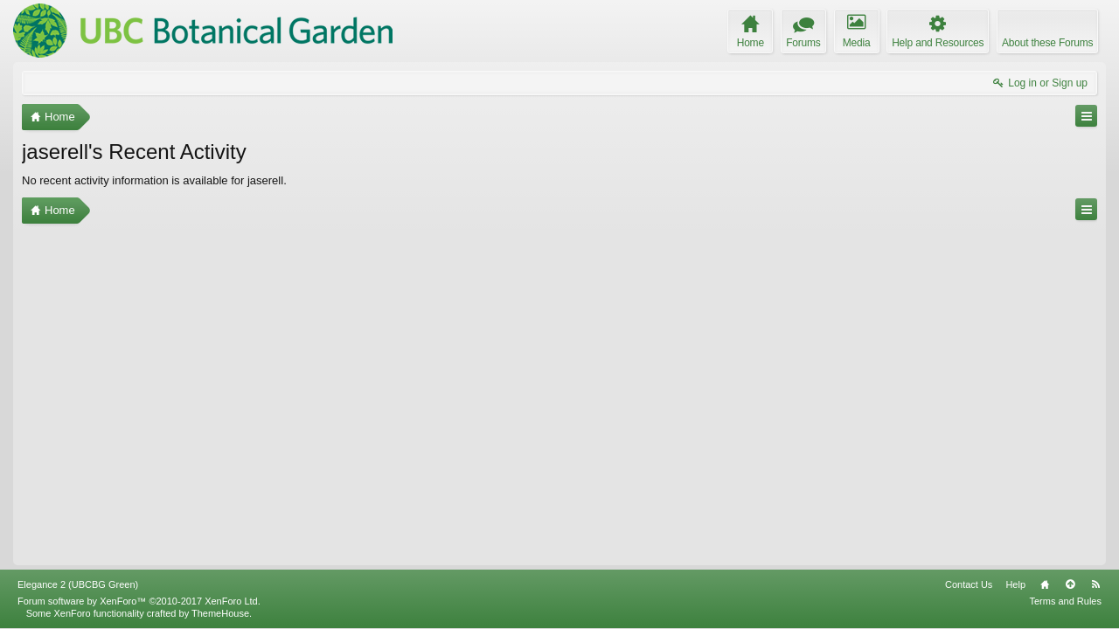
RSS (1095, 584)
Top (1070, 584)
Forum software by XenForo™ (139, 601)
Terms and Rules (1065, 601)
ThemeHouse (220, 613)
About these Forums (1047, 43)
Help (1015, 584)
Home (1045, 584)
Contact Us (968, 584)
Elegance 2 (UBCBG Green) (77, 584)
